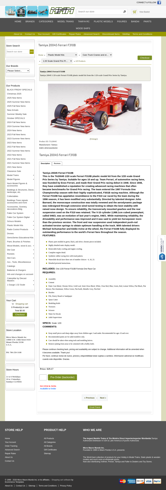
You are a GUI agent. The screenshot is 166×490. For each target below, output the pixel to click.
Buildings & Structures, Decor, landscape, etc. (20, 191)
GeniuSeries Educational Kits (20, 237)
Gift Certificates (59, 34)
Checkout (20, 314)
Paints (147, 21)
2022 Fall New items (16, 147)
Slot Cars (11, 258)
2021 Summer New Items (18, 163)
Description (45, 163)
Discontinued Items (111, 34)
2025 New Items (14, 98)
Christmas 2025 (14, 94)
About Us (18, 34)
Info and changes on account (20, 274)
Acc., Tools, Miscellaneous (19, 262)
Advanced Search (92, 34)
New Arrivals (12, 110)
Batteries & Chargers (16, 270)
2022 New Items (14, 155)
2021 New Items (14, 167)
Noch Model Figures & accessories (17, 184)
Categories (46, 21)
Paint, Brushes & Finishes (18, 241)
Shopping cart (21, 304)
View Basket (144, 12)
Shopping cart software (61, 480)
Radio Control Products (17, 229)
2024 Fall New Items (16, 122)
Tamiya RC (83, 21)
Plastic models (103, 21)
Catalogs (11, 266)
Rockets (11, 254)
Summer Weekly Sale (17, 114)
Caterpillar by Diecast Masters (17, 279)
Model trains (65, 21)
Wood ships (83, 28)
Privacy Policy (66, 486)
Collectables (12, 196)
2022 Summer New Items (18, 151)
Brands (30, 21)
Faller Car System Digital (18, 217)
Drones (10, 233)
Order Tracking (11, 446)
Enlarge (94, 139)
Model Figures (13, 179)
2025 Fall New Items (16, 106)
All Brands (48, 446)
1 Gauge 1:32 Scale (16, 285)
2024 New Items (14, 130)
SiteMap (126, 34)
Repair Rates (75, 34)
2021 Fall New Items (16, 159)
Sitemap (47, 453)
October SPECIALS (16, 118)
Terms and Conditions (142, 34)
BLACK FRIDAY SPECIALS (19, 90)
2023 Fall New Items (16, 134)
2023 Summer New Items (18, 138)
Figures (122, 21)
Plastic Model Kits (15, 225)
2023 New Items (14, 142)
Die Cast (11, 250)
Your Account (44, 34)
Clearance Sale (14, 171)
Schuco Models (14, 221)
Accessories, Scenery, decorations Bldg (17, 208)
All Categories (50, 442)
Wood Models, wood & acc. (19, 246)
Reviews (57, 163)
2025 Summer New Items (18, 102)
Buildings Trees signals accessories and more (17, 201)
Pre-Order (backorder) (62, 377)
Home (18, 21)
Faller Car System (15, 213)
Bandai (135, 21)
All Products (80, 61)
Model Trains (13, 175)
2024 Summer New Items (18, 126)
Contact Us (30, 34)
